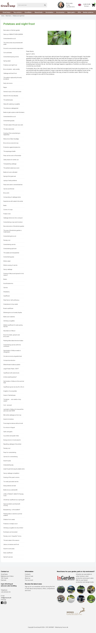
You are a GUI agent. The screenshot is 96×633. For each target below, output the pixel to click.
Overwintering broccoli (9, 236)
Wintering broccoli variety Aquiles (12, 312)
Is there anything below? (10, 377)
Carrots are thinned (8, 189)
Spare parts (71, 12)
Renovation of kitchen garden (11, 30)
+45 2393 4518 (70, 7)
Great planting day (8, 465)
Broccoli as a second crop (10, 143)
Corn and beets (7, 52)
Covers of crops (8, 209)
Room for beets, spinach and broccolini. (11, 335)
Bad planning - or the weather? (11, 509)
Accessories (61, 12)
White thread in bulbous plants (11, 364)
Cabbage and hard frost (10, 73)
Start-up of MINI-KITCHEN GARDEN (13, 34)
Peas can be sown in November (12, 155)
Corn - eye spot (7, 405)
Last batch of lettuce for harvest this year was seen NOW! (13, 410)
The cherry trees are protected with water (13, 43)
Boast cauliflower (8, 308)
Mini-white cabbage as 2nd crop (12, 415)
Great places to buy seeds (10, 304)
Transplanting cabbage (9, 164)
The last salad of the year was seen (13, 125)
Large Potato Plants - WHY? (11, 368)
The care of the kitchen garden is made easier (12, 231)
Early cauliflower (8, 552)
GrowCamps (7, 12)
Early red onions (7, 83)
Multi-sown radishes (9, 316)
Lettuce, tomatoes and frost (11, 544)
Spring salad (6, 61)
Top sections (18, 12)
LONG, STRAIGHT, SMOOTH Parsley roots (13, 494)
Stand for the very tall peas (10, 95)
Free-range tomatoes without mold (13, 423)
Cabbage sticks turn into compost (12, 218)
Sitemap (3, 600)
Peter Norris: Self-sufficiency (11, 300)
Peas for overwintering (9, 452)
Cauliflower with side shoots (11, 373)
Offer (79, 12)
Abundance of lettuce (9, 330)
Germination (50, 12)
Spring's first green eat (9, 176)
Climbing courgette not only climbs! (13, 528)
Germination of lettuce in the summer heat (13, 382)
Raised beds (39, 12)
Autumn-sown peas (8, 548)
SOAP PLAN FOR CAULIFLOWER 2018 (13, 469)
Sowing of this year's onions (11, 477)
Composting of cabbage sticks (12, 197)
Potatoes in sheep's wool (10, 523)
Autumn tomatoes (8, 419)
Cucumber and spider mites (11, 435)
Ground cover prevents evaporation (13, 48)
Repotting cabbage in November (12, 444)
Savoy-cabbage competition (11, 473)
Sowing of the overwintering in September (11, 134)
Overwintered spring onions (11, 56)
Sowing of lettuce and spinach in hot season (13, 274)
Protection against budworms (11, 147)
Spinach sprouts (8, 557)
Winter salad (6, 261)
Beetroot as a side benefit (10, 490)
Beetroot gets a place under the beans (13, 112)
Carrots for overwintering (10, 456)
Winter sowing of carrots (10, 265)
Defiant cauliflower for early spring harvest (12, 325)
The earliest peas (8, 100)
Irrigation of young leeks (10, 391)
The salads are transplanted (11, 252)
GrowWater (29, 12)
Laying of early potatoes (10, 180)
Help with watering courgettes (11, 104)
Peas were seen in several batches (12, 184)
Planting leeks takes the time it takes (13, 340)
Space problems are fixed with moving (11, 504)
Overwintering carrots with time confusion (12, 345)
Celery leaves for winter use (11, 159)
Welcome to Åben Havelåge (11, 139)
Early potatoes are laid (9, 485)
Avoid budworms (8, 283)
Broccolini (6, 193)
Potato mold (6, 213)
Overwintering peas (8, 257)
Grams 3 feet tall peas (9, 395)
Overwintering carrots (9, 244)
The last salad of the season (11, 540)
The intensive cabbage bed (10, 108)
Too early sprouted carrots (10, 481)
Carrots (5, 287)
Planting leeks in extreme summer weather (12, 514)
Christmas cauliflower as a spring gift (13, 499)
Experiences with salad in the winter (13, 201)
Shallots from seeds (9, 519)
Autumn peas (7, 460)
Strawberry (6, 291)
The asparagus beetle (9, 151)
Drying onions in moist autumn (12, 440)
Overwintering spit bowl (9, 248)
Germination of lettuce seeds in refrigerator (12, 351)
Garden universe (88, 12)
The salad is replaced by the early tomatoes (12, 78)
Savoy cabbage (7, 269)
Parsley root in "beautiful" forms (12, 536)
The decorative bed (8, 129)
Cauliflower (6, 296)
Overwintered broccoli (9, 38)
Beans (5, 279)
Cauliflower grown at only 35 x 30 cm (13, 387)
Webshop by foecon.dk (61, 627)
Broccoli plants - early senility (11, 69)
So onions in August (9, 427)
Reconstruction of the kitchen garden (13, 226)
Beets (5, 205)
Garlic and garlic (7, 431)
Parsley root (6, 240)
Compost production (9, 360)
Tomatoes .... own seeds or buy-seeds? (12, 400)
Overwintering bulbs (8, 120)
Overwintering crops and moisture (12, 222)
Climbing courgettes (9, 321)
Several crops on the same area (12, 91)
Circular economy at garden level (12, 356)
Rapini (5, 87)
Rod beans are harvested (10, 532)
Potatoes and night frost (10, 65)
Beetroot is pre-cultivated (10, 172)
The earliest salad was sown (11, 168)
